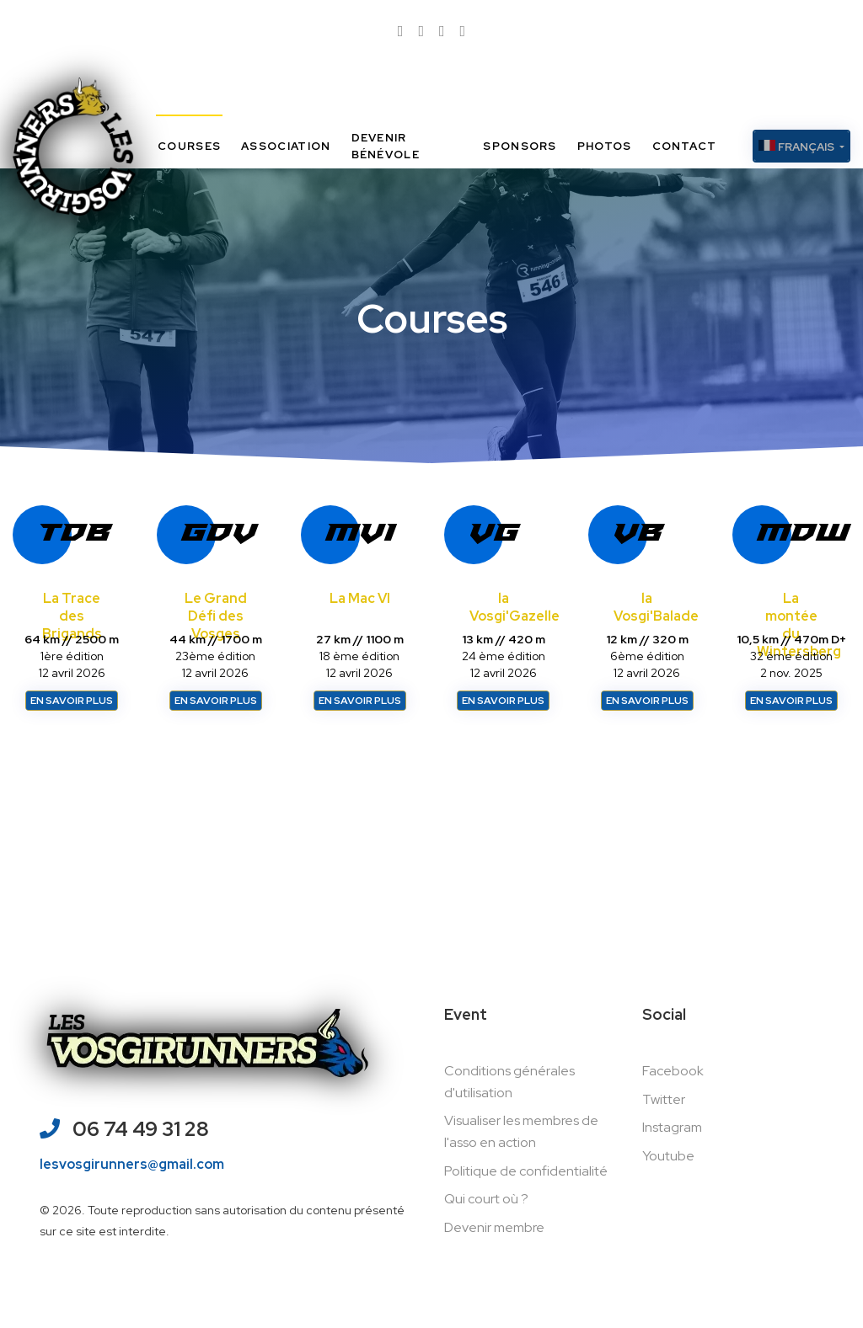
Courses (189, 146)
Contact (684, 146)
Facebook (673, 1071)
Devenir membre (494, 1227)
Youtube (668, 1156)
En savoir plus (71, 700)
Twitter (663, 1099)
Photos (604, 146)
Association (285, 146)
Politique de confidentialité (526, 1171)
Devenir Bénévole (385, 146)
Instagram (672, 1127)
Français (797, 147)
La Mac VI (360, 598)
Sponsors (519, 146)
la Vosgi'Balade (656, 607)
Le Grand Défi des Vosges (216, 616)
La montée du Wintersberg (799, 624)
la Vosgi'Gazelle (514, 607)
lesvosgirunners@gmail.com (132, 1165)
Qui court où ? (486, 1199)
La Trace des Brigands (72, 616)
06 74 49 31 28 (140, 1130)
